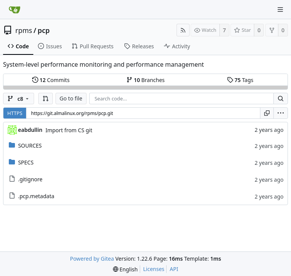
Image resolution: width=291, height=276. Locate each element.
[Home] (14, 9)
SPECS (25, 162)
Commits (51, 80)
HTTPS (14, 113)
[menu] (280, 113)
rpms (23, 30)
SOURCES (30, 145)
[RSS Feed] (183, 30)
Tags (240, 80)
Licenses (154, 269)
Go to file (71, 98)
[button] (45, 98)
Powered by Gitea (92, 258)
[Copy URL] (267, 113)
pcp (44, 30)
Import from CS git (69, 130)
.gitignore (30, 179)
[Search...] (280, 98)
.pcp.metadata (36, 196)
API (174, 269)
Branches (145, 80)
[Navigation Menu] (280, 9)
